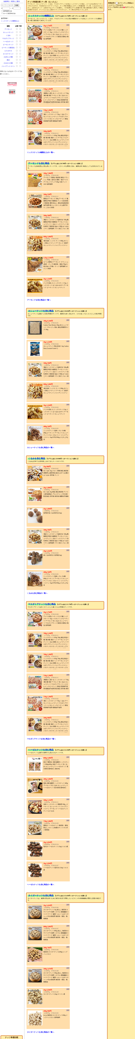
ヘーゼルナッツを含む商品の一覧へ (40, 884)
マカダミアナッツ (8, 38)
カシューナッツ (8, 32)
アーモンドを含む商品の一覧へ (39, 300)
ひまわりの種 (8, 63)
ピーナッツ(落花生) (8, 47)
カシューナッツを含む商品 (40, 311)
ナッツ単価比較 (11, 1037)
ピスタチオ (8, 51)
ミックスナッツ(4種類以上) (10, 21)
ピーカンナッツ (8, 44)
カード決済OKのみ (8, 13)
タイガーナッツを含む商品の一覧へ (40, 1032)
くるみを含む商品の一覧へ (37, 593)
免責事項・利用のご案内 (11, 1)
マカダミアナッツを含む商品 (42, 604)
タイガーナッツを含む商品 (40, 895)
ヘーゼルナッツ (8, 41)
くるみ (8, 35)
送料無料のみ (6, 11)
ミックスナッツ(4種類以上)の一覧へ (40, 152)
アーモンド (8, 29)
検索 (16, 5)
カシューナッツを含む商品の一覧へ (40, 447)
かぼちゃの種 (8, 57)
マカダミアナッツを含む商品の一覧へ (41, 739)
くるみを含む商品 (36, 458)
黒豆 (8, 60)
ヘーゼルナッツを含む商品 (40, 750)
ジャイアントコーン (8, 66)
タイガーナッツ (8, 54)
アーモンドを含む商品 (38, 163)
